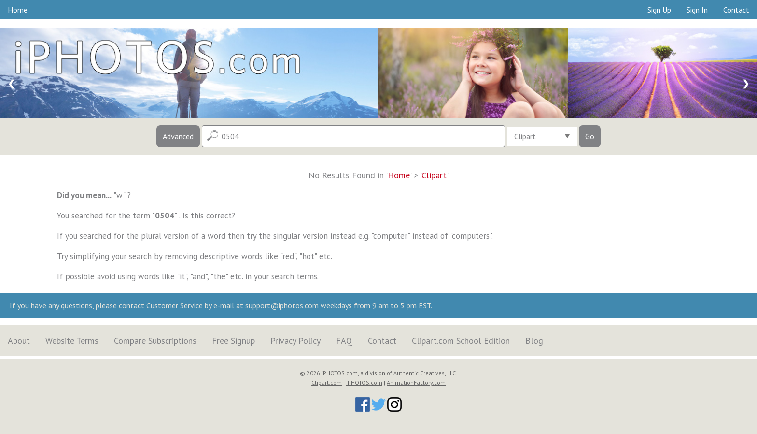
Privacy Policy (295, 340)
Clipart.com (326, 382)
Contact (736, 9)
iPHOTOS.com (364, 382)
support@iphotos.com (282, 305)
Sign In (697, 9)
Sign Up (659, 9)
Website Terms (71, 340)
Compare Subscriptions (155, 340)
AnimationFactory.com (416, 382)
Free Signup (233, 340)
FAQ (344, 340)
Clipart (434, 175)
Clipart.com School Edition (461, 340)
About (19, 340)
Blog (534, 340)
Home (18, 9)
